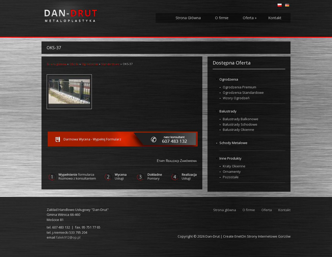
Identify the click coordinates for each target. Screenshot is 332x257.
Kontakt (274, 17)
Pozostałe (231, 177)
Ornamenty (232, 171)
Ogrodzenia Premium (239, 87)
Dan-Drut (212, 236)
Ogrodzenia (90, 64)
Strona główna (56, 64)
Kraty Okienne (234, 166)
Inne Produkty (230, 158)
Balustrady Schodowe (240, 124)
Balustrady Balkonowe (240, 119)
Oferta (250, 17)
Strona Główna (188, 17)
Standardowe (110, 64)
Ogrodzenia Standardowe (243, 92)
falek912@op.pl (68, 237)
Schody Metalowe (233, 142)
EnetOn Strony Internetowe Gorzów (262, 236)
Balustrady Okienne (238, 129)
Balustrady (228, 111)
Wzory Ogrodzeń (236, 98)
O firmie (222, 17)
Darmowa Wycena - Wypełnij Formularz (92, 139)
